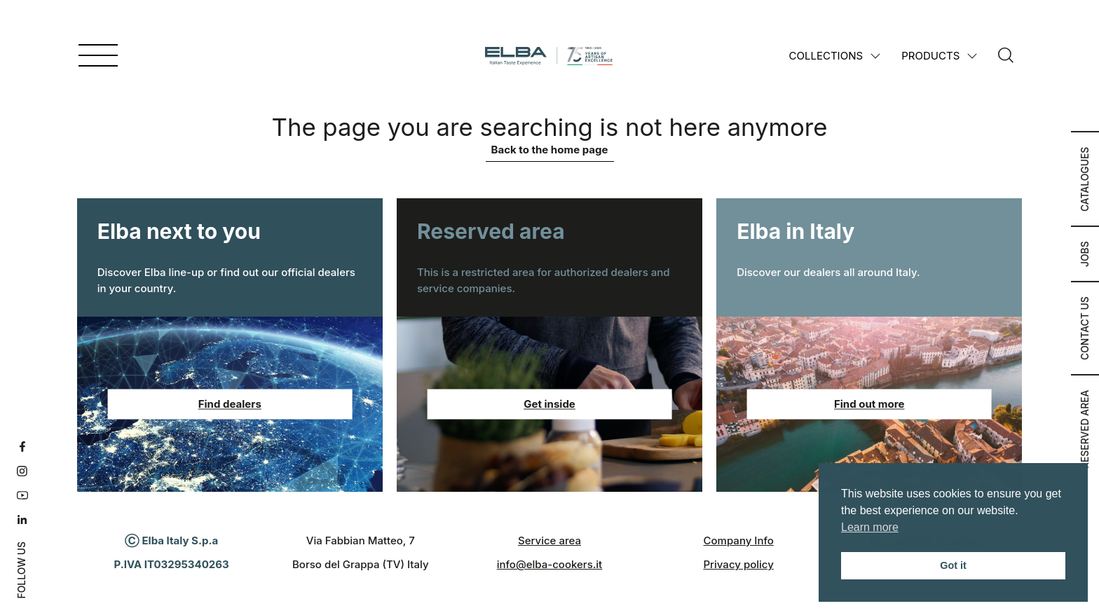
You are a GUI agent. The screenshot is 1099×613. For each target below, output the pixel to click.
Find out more (869, 404)
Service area (549, 540)
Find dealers (229, 404)
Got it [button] (953, 565)
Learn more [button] (870, 527)
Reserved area (1085, 429)
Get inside (549, 404)
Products (930, 55)
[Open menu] (98, 56)
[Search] (1005, 56)
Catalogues (1085, 178)
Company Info (739, 540)
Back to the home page (549, 149)
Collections (826, 55)
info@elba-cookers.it (549, 564)
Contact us (1085, 328)
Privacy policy (738, 564)
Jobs (1085, 254)
